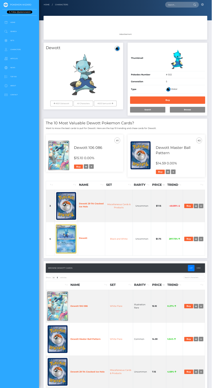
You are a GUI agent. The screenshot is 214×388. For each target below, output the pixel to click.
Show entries (56, 277)
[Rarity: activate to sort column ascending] (142, 185)
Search (147, 109)
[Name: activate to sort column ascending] (91, 185)
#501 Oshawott (61, 103)
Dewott (83, 238)
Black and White (118, 238)
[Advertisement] (20, 121)
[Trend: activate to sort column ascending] (174, 185)
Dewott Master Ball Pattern (85, 339)
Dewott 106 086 (79, 306)
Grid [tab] (198, 268)
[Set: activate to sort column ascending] (119, 185)
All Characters (83, 103)
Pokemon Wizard (20, 4)
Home (47, 4)
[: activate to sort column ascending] (50, 185)
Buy (167, 100)
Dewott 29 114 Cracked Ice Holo (87, 371)
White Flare (116, 306)
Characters (61, 4)
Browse (187, 109)
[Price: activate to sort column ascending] (158, 185)
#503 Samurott (105, 103)
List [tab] (191, 268)
